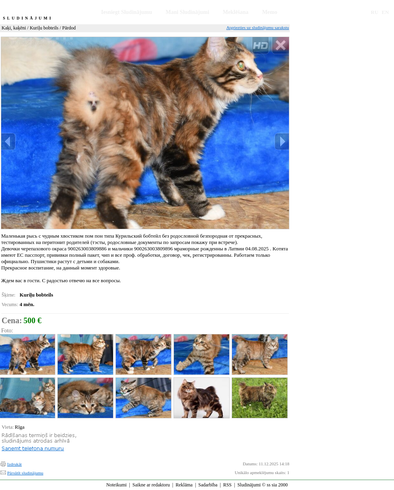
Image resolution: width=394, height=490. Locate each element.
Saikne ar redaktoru (151, 485)
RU (374, 12)
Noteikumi (116, 485)
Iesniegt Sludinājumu (126, 12)
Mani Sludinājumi (187, 12)
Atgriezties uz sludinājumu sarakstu (257, 27)
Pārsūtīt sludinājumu (25, 472)
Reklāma (184, 485)
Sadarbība (207, 485)
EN (385, 12)
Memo (269, 12)
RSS (227, 485)
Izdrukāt (14, 464)
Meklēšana (236, 12)
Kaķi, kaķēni (14, 28)
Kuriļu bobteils (44, 28)
